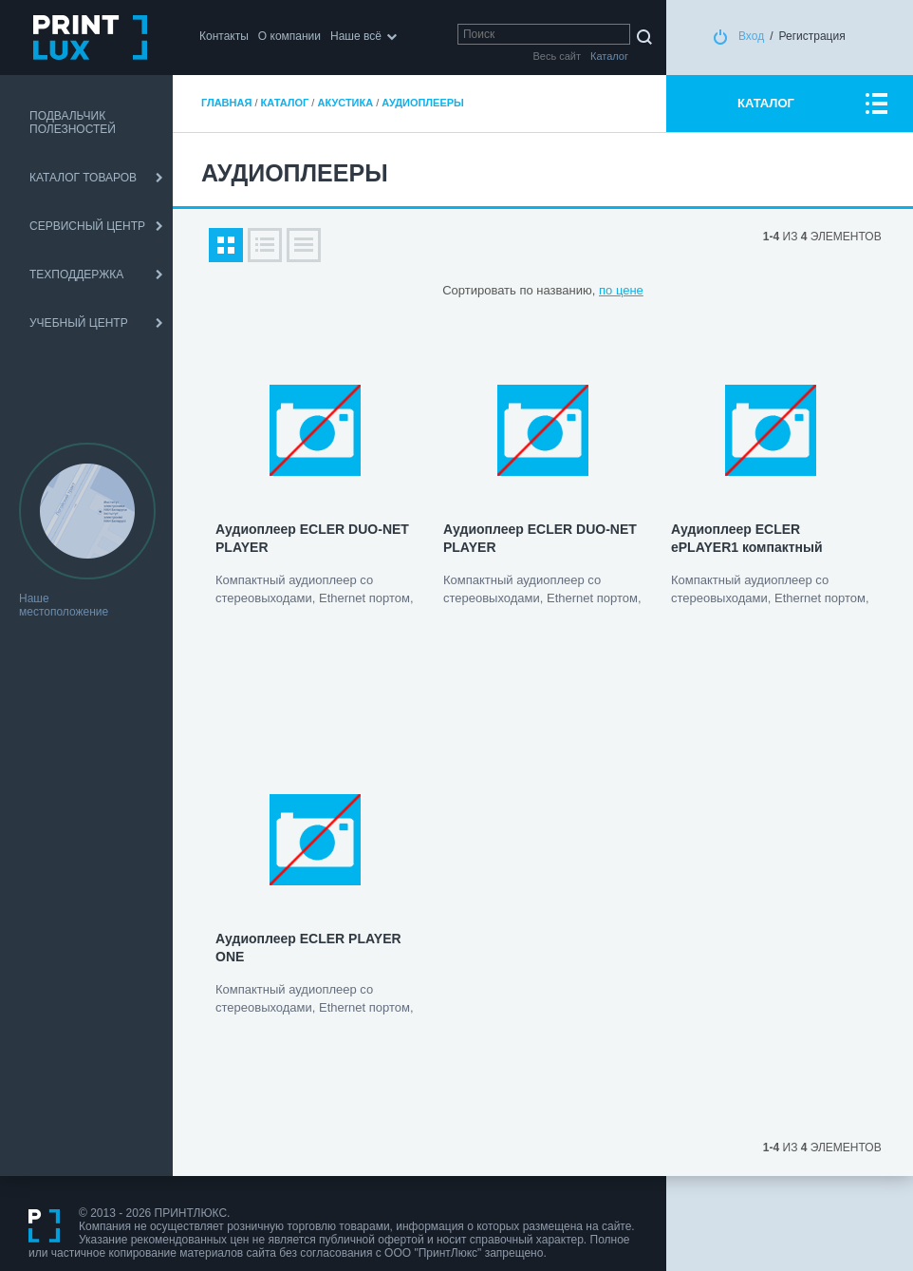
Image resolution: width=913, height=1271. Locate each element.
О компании (289, 36)
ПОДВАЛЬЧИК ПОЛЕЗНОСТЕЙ (72, 122)
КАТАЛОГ (765, 103)
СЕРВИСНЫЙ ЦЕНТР (87, 226)
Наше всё (356, 36)
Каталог (285, 102)
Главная (226, 102)
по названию (555, 290)
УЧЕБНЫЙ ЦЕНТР (78, 323)
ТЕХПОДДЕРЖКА (76, 274)
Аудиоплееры (423, 102)
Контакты (224, 36)
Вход (751, 36)
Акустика (345, 102)
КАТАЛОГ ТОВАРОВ (83, 177)
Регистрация (812, 36)
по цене (621, 290)
